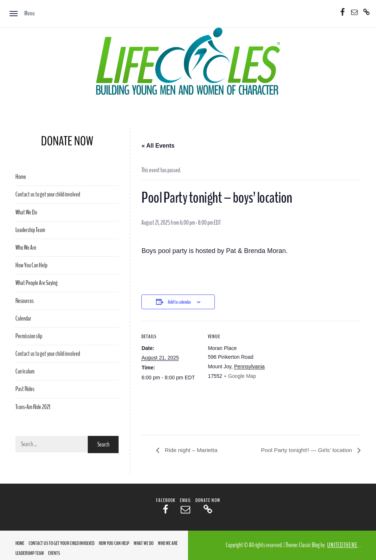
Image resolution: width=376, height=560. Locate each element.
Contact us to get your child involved (47, 194)
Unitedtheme (342, 545)
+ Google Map (240, 376)
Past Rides (25, 389)
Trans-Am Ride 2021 (32, 407)
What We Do (26, 212)
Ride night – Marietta (191, 450)
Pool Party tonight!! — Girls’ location (306, 450)
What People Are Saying (36, 283)
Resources (24, 301)
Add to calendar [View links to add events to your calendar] (179, 302)
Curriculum (25, 371)
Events (54, 553)
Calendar (23, 318)
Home (20, 177)
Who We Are (25, 247)
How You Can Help (31, 265)
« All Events (157, 145)
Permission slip (28, 336)
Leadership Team (30, 230)
